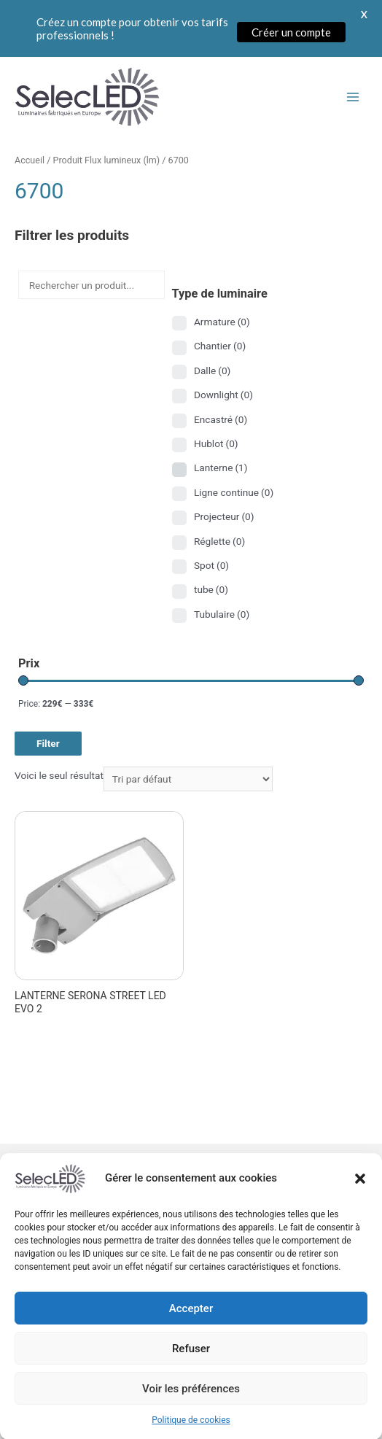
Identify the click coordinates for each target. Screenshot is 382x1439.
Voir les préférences (191, 1416)
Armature (222, 321)
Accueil (29, 160)
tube (211, 589)
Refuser (191, 1376)
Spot (211, 565)
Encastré (220, 419)
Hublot (216, 443)
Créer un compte (291, 32)
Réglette (219, 541)
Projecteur (224, 516)
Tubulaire (221, 614)
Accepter (191, 1336)
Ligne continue (233, 492)
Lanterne (221, 467)
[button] (360, 1207)
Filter (48, 743)
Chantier (220, 346)
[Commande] (188, 779)
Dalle (212, 370)
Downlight (223, 394)
